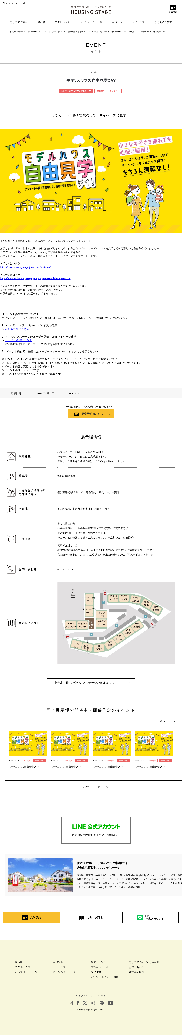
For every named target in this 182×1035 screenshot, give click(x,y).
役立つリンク (98, 963)
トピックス (138, 22)
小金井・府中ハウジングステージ (76, 91)
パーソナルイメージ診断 (105, 978)
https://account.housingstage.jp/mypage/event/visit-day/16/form (35, 278)
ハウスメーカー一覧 (91, 22)
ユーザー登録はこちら (18, 340)
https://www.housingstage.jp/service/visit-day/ (25, 267)
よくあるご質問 (163, 22)
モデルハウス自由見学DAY (153, 31)
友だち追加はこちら (17, 329)
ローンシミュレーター (65, 973)
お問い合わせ (136, 968)
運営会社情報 (136, 973)
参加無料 (100, 91)
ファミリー (115, 91)
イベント (117, 22)
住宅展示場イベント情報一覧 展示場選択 (67, 31)
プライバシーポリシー (103, 968)
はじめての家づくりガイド (144, 963)
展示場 (41, 22)
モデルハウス (62, 22)
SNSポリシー (98, 973)
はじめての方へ (19, 22)
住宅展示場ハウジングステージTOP (26, 31)
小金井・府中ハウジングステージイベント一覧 (113, 31)
